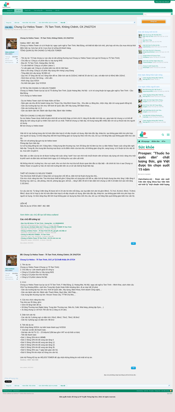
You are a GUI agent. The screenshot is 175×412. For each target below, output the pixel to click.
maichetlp (145, 117)
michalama (146, 57)
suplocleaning (146, 46)
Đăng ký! (153, 21)
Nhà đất (16, 39)
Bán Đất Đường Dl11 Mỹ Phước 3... (152, 89)
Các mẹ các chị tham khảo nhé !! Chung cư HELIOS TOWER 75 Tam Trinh (46, 237)
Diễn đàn (18, 10)
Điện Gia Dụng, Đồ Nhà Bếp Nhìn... (152, 34)
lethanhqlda (146, 67)
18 (17, 72)
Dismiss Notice (134, 28)
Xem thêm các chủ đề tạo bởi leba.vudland (39, 225)
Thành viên (28, 10)
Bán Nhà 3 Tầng (147, 40)
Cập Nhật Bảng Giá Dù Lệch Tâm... (152, 110)
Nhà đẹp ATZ (146, 79)
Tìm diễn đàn (7, 13)
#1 (133, 253)
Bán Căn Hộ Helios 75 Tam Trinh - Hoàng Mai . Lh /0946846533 (42, 233)
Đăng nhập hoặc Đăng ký (162, 1)
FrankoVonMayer (147, 62)
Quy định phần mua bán (77, 28)
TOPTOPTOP (32, 239)
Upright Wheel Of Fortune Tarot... (152, 55)
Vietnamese (16, 400)
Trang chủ (9, 10)
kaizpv (30, 250)
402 (144, 41)
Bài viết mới (17, 13)
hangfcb (145, 101)
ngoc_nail (31, 246)
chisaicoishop (32, 243)
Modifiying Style (7, 400)
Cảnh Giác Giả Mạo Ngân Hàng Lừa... (153, 60)
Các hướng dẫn (38, 10)
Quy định (169, 403)
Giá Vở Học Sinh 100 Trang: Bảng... (153, 105)
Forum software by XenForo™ (18, 403)
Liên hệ (57, 10)
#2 (133, 378)
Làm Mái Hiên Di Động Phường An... (153, 115)
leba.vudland (24, 39)
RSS (171, 401)
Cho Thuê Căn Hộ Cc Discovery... (152, 50)
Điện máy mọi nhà (148, 36)
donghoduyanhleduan (149, 52)
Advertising (49, 10)
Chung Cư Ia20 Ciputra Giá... (151, 66)
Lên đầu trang (165, 400)
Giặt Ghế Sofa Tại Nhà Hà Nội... (151, 45)
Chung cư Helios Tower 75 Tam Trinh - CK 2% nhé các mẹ (41, 248)
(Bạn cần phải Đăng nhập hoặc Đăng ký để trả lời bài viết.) (120, 385)
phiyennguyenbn (33, 235)
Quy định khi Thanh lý (98, 28)
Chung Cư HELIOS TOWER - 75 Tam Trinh (35, 244)
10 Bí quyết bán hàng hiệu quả (34, 30)
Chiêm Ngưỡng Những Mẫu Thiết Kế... (153, 77)
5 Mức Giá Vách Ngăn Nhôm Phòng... (153, 100)
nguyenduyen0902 (148, 91)
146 (17, 68)
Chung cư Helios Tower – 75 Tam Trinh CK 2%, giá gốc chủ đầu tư (43, 241)
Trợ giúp (151, 400)
